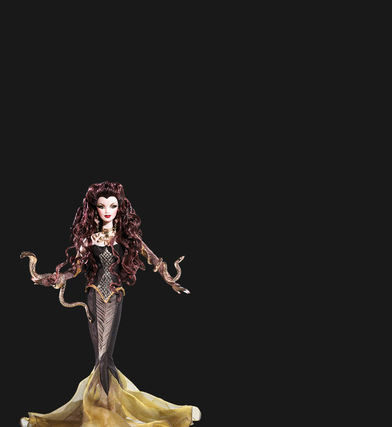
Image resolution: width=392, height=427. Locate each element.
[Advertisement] (164, 108)
